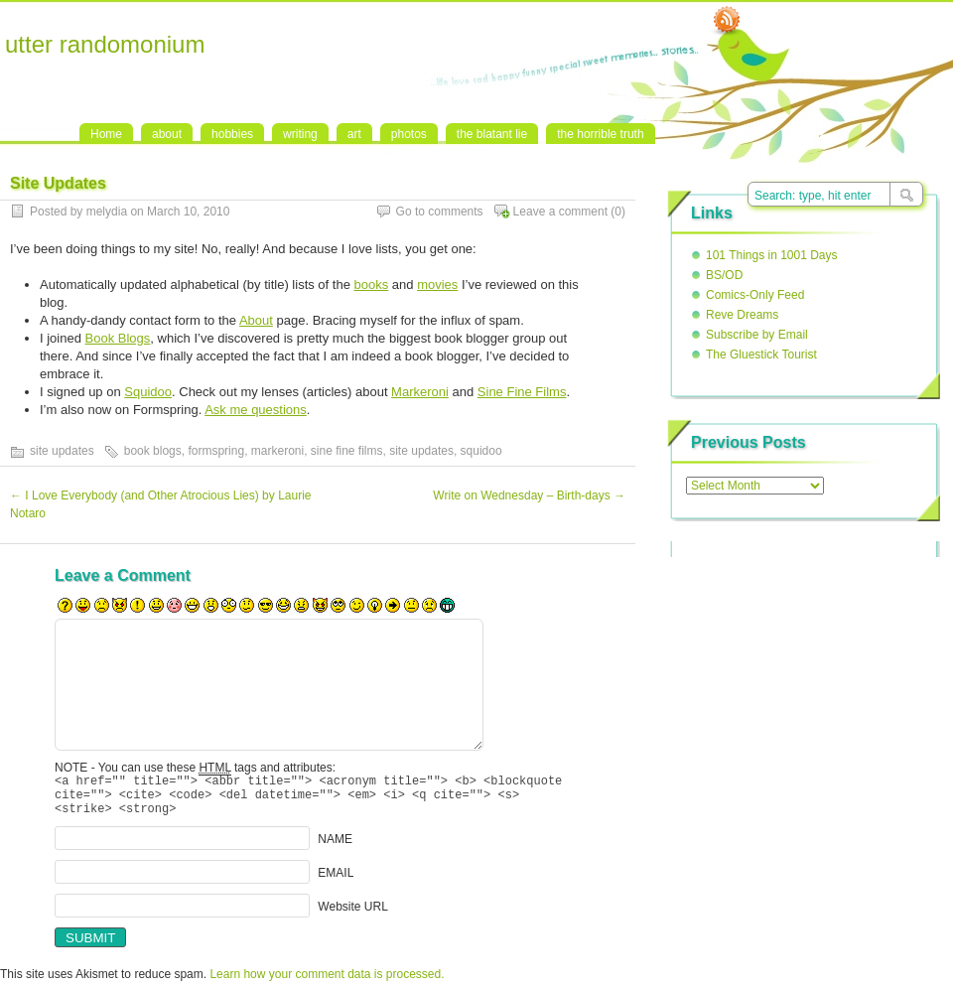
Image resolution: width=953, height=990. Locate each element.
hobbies (232, 134)
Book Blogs (118, 338)
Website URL (352, 915)
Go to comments (439, 211)
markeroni (277, 451)
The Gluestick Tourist (761, 354)
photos (409, 134)
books (371, 284)
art (354, 134)
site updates (62, 451)
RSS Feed (727, 21)
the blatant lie (492, 134)
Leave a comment (560, 211)
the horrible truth (600, 134)
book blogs (153, 451)
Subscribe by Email (757, 335)
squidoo (481, 451)
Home (106, 134)
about (167, 134)
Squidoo (148, 391)
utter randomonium (104, 44)
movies (437, 284)
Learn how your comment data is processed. (326, 983)
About (256, 320)
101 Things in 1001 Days (772, 255)
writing (300, 134)
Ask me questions (255, 409)
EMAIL (335, 882)
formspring (216, 451)
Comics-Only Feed (755, 295)
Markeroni (420, 391)
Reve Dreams (742, 315)
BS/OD (724, 275)
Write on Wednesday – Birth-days (529, 495)
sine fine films (347, 451)
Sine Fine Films (522, 391)
